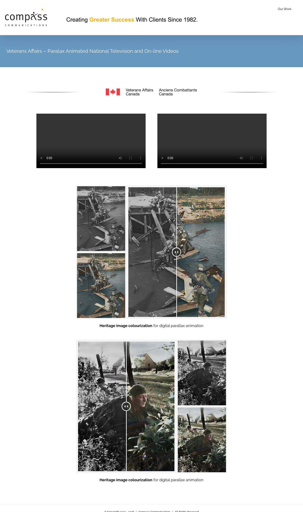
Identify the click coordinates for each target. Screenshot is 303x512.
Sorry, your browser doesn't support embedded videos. (91, 141)
